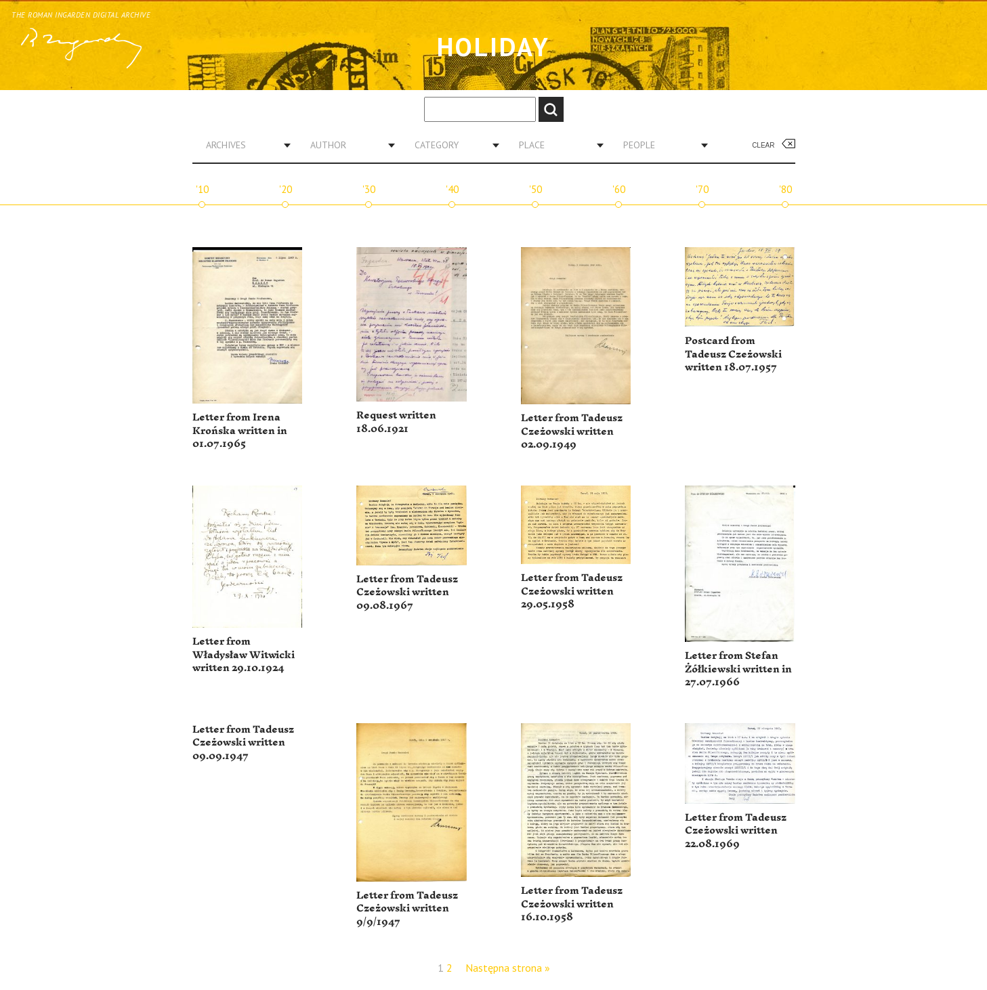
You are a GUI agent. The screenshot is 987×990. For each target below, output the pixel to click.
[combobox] (243, 144)
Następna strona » (507, 967)
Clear (763, 145)
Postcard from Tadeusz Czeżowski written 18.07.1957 (733, 354)
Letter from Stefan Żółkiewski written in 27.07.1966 (738, 669)
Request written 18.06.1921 (396, 422)
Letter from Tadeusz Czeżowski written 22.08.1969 (735, 831)
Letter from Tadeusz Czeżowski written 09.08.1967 (407, 592)
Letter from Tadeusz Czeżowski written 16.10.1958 (572, 904)
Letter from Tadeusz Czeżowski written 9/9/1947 (407, 909)
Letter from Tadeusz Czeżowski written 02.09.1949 (572, 431)
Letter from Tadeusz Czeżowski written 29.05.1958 (572, 591)
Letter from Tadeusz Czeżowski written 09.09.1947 (243, 743)
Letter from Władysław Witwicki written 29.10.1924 (243, 655)
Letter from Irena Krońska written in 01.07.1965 (239, 431)
